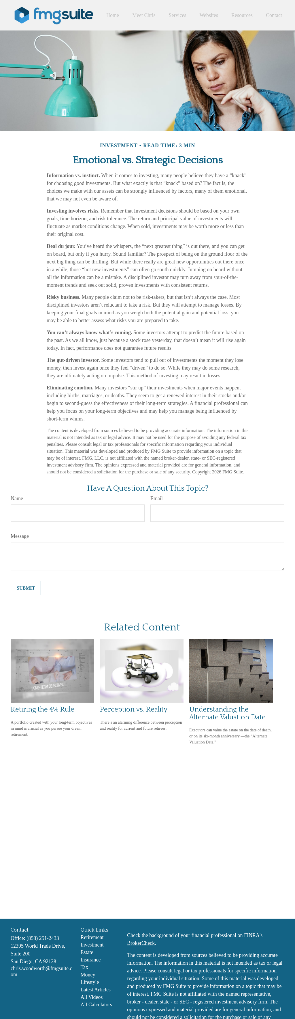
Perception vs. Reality (133, 709)
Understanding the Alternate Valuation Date (227, 713)
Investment (92, 945)
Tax (84, 967)
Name (17, 498)
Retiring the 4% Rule (42, 709)
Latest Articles (96, 990)
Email (156, 498)
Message (20, 536)
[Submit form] (26, 588)
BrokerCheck (141, 943)
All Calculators (96, 1004)
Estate (87, 952)
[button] (112, 15)
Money (88, 975)
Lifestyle (90, 982)
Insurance (91, 960)
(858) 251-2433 (43, 938)
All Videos (92, 997)
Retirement (92, 937)
